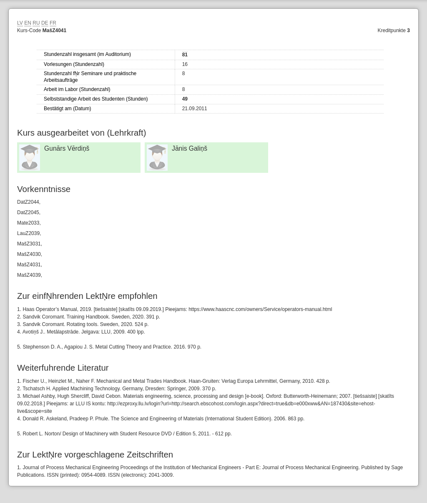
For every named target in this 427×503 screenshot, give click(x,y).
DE (44, 23)
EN (27, 23)
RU (36, 23)
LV (20, 23)
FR (53, 23)
